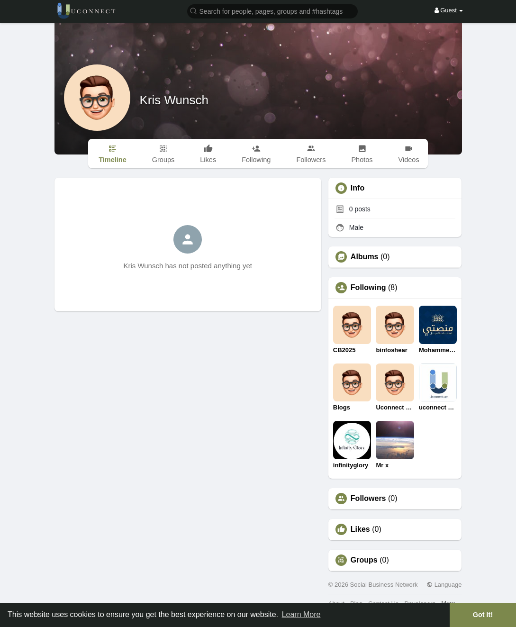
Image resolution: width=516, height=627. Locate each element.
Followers (368, 498)
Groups (364, 560)
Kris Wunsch (174, 100)
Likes (360, 529)
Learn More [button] (301, 614)
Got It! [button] (483, 614)
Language (444, 585)
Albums (365, 257)
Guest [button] (449, 10)
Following (368, 287)
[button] (272, 10)
